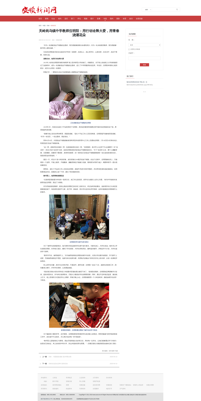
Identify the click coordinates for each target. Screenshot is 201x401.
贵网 (67, 385)
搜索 (144, 65)
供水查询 (109, 377)
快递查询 (69, 388)
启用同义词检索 (134, 49)
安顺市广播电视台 (125, 385)
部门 (72, 18)
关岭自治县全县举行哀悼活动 (58, 363)
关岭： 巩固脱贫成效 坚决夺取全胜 (60, 357)
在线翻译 (96, 388)
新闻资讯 (53, 25)
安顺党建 (82, 385)
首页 (40, 18)
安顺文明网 (150, 385)
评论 (79, 18)
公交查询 (82, 377)
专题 (105, 18)
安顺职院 (109, 385)
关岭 (48, 25)
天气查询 (122, 388)
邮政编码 (55, 388)
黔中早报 (55, 381)
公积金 (55, 377)
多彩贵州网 (96, 385)
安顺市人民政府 (138, 385)
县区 (66, 18)
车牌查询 (82, 388)
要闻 (46, 18)
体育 (124, 18)
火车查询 (96, 377)
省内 (59, 18)
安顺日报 (69, 381)
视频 (85, 18)
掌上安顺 (82, 381)
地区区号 (109, 388)
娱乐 (131, 18)
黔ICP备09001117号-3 (47, 399)
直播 (98, 18)
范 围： (131, 40)
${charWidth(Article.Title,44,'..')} (137, 82)
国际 (118, 18)
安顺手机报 (96, 381)
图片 (92, 18)
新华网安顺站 (57, 385)
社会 (53, 18)
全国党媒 (139, 18)
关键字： (131, 53)
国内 (111, 18)
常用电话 (69, 377)
